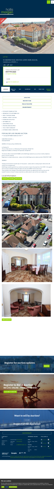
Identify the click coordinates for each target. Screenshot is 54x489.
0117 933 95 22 (19, 441)
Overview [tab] (5, 89)
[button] (4, 36)
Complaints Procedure (45, 456)
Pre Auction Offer (27, 104)
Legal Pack (27, 97)
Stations (11, 178)
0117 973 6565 (11, 72)
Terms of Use (13, 456)
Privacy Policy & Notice (35, 456)
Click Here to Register (10, 391)
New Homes (44, 443)
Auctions (43, 446)
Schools (4, 178)
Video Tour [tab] (41, 89)
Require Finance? (27, 107)
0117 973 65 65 (19, 439)
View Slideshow (6, 319)
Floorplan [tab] (27, 89)
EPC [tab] (35, 89)
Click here (27, 420)
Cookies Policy (19, 456)
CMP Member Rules (18, 457)
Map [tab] (20, 89)
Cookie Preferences (27, 456)
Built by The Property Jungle (38, 457)
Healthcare (18, 178)
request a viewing (11, 73)
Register (46, 366)
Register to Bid (27, 100)
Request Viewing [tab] (48, 90)
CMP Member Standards (28, 457)
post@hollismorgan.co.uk (21, 444)
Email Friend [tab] (13, 90)
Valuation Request (27, 433)
